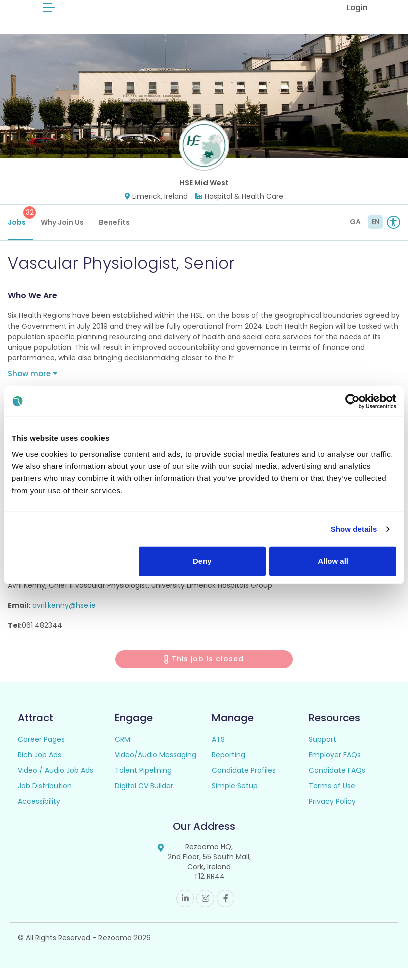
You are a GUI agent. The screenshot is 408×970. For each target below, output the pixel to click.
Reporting (228, 756)
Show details (354, 529)
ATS (218, 741)
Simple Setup (235, 787)
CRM (122, 741)
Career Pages (41, 741)
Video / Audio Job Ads (55, 772)
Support (322, 741)
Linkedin (185, 900)
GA (355, 223)
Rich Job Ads (39, 756)
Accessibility (39, 803)
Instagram (205, 900)
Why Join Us (62, 224)
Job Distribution (45, 787)
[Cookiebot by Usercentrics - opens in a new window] (352, 401)
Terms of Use (332, 787)
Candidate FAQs (337, 772)
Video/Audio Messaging (155, 756)
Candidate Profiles (244, 772)
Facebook (225, 900)
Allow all (333, 560)
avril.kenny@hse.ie (64, 607)
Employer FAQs (335, 756)
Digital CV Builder (144, 787)
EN (375, 223)
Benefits (114, 224)
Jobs (20, 218)
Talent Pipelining (143, 772)
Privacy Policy (332, 803)
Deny (202, 560)
